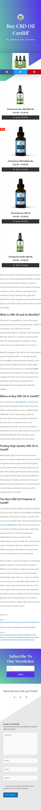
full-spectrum (11, 525)
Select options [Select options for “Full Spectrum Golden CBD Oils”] (22, 265)
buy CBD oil (20, 402)
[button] (7, 71)
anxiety (35, 369)
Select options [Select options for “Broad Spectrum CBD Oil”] (22, 221)
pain (8, 360)
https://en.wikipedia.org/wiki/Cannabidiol (21, 627)
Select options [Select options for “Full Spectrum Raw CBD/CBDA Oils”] (22, 117)
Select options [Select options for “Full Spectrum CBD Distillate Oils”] (22, 169)
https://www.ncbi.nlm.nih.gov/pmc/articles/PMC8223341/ (20, 622)
